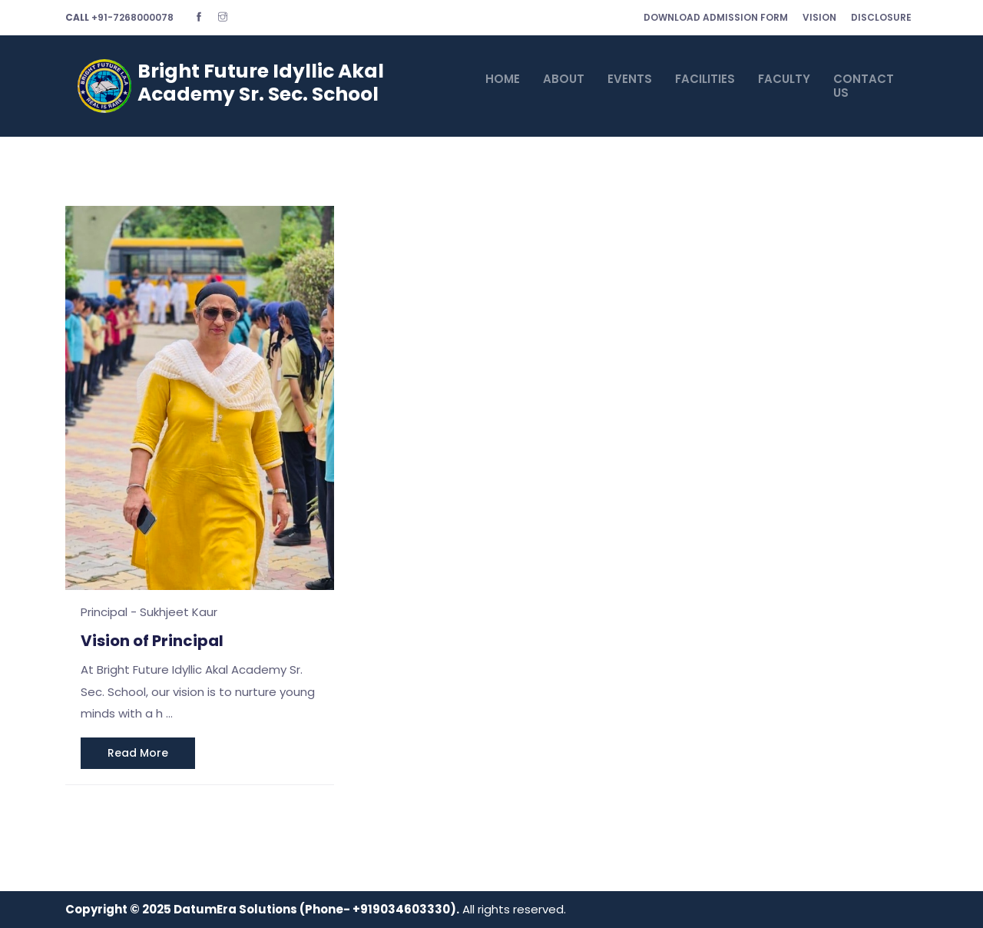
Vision (819, 17)
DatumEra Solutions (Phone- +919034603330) (315, 909)
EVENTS (629, 79)
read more (138, 753)
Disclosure (881, 17)
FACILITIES (705, 79)
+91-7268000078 (119, 17)
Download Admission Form (716, 17)
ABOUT (563, 79)
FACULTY (784, 79)
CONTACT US (863, 86)
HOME (502, 79)
